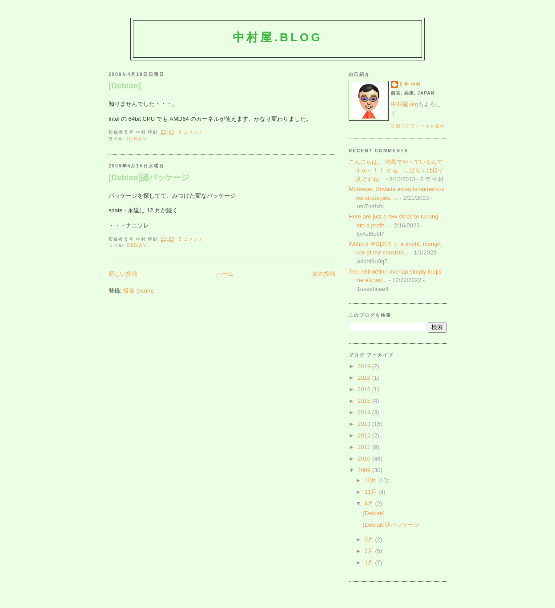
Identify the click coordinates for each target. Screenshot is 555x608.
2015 (365, 400)
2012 (365, 435)
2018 (365, 377)
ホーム (224, 273)
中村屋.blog (277, 37)
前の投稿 (323, 273)
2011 (365, 447)
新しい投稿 (123, 273)
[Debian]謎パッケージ (149, 177)
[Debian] (125, 85)
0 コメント (191, 132)
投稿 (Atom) (138, 290)
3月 (370, 539)
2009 (365, 470)
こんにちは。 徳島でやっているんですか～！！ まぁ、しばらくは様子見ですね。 (396, 171)
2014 (365, 412)
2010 (365, 458)
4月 (370, 503)
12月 (371, 480)
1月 (370, 562)
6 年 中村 (410, 84)
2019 (365, 366)
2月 (370, 551)
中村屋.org (404, 104)
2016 (365, 389)
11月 (371, 492)
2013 (365, 424)
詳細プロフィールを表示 (418, 125)
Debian (136, 138)
